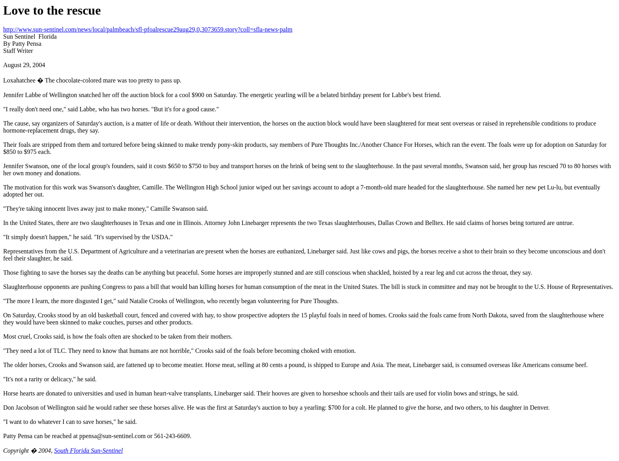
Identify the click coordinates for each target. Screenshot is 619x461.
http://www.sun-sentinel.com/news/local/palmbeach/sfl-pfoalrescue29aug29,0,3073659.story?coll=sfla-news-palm (148, 29)
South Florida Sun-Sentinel (88, 450)
